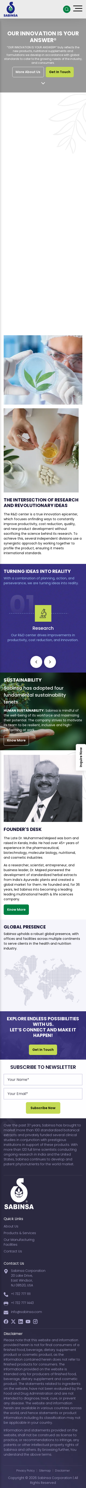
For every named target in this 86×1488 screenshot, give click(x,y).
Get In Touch (59, 72)
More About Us (28, 72)
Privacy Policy (25, 1471)
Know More (16, 740)
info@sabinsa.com (26, 1312)
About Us (11, 1226)
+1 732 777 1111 (21, 1293)
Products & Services (20, 1233)
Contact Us (13, 1251)
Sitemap (45, 1471)
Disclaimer (62, 1471)
